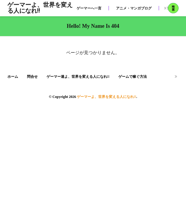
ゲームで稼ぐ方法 (132, 77)
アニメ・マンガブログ (134, 8)
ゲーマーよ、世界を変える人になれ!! (40, 8)
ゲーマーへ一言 (89, 8)
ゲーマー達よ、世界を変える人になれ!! (78, 77)
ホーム (12, 77)
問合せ (32, 77)
